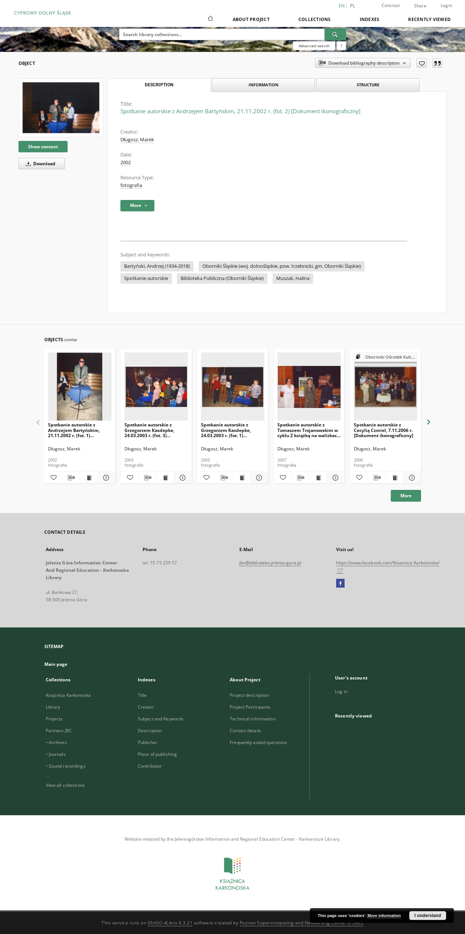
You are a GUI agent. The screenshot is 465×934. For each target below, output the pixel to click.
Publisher (147, 742)
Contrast (391, 5)
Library (53, 707)
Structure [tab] (368, 84)
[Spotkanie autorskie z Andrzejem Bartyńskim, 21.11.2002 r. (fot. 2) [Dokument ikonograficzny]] (61, 107)
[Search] (335, 34)
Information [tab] (263, 84)
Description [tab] (159, 84)
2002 (125, 162)
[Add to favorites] (422, 63)
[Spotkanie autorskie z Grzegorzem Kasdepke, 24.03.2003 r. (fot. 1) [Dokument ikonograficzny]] (232, 387)
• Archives (56, 742)
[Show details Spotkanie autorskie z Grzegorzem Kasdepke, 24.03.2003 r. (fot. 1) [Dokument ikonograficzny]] (258, 477)
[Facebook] (340, 583)
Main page (56, 664)
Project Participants (250, 707)
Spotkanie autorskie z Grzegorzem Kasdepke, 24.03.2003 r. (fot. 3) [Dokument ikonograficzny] (154, 430)
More (405, 495)
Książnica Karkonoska (68, 695)
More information (384, 915)
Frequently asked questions (258, 742)
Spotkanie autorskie (146, 278)
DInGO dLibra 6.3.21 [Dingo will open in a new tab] (170, 923)
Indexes (370, 19)
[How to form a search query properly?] (341, 45)
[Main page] (210, 19)
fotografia (131, 185)
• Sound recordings (66, 766)
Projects (54, 719)
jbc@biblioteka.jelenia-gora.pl (270, 563)
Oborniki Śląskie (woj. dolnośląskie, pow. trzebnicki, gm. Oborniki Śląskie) (281, 266)
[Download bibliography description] (70, 477)
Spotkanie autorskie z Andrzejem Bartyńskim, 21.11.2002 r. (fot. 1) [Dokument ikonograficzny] (77, 430)
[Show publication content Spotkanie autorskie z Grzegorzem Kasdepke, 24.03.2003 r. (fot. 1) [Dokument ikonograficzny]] (241, 477)
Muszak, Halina (293, 278)
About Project (251, 19)
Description (150, 730)
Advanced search (314, 45)
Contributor (150, 766)
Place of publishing (157, 754)
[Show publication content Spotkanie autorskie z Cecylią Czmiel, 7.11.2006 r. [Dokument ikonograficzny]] (394, 477)
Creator (146, 707)
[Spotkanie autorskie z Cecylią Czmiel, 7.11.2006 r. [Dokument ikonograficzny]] (385, 387)
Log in (341, 691)
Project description (249, 695)
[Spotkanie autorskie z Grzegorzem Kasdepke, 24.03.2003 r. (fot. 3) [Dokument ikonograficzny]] (156, 387)
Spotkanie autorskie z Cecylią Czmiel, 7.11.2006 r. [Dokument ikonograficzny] (383, 430)
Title (142, 695)
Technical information (253, 719)
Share (420, 6)
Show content (43, 146)
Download (39, 163)
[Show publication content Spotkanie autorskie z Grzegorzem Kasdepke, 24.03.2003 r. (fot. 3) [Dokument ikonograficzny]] (165, 477)
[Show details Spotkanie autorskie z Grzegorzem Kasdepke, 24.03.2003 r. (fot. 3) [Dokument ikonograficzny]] (181, 477)
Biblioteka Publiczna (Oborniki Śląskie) (222, 278)
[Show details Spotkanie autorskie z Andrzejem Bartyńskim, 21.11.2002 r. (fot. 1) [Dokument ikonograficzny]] (105, 477)
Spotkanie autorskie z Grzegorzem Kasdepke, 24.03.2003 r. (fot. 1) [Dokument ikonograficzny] (230, 430)
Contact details (245, 730)
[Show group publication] (385, 357)
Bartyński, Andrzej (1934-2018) (157, 266)
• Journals (56, 754)
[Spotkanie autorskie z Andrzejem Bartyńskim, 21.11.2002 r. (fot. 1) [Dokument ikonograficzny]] (79, 387)
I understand (427, 915)
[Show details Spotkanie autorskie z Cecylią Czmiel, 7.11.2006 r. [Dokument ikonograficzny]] (411, 477)
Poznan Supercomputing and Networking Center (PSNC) (301, 923)
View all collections (65, 785)
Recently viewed (429, 19)
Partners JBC (59, 730)
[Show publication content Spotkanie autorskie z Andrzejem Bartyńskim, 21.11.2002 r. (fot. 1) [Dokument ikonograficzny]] (88, 477)
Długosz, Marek (137, 139)
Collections (314, 19)
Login (446, 5)
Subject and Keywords (161, 719)
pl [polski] (352, 5)
